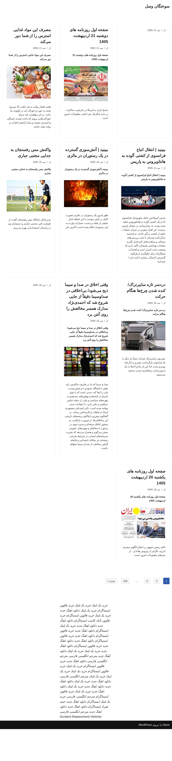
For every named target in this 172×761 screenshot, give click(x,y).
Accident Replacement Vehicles (81, 748)
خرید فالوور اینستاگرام (80, 647)
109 (125, 612)
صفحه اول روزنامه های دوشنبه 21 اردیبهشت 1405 (89, 35)
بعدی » (110, 612)
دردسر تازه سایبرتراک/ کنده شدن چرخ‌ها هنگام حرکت (146, 303)
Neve (166, 756)
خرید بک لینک (100, 637)
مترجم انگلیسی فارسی (83, 688)
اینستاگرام (102, 662)
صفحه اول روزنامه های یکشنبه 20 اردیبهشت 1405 (146, 506)
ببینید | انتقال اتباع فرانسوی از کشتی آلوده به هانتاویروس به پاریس (143, 160)
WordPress (145, 756)
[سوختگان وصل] (157, 6)
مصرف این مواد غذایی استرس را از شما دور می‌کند (32, 35)
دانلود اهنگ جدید (70, 642)
